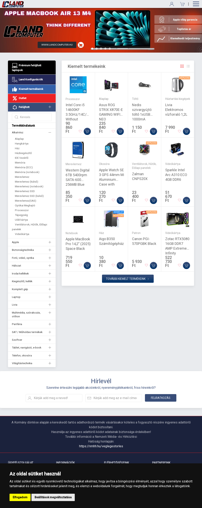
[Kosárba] (87, 131)
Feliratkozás (160, 397)
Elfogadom (20, 497)
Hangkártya (21, 143)
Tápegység (21, 214)
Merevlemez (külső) (26, 181)
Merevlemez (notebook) (29, 186)
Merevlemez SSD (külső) (29, 195)
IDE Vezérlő (21, 157)
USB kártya (21, 219)
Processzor (22, 210)
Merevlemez (22, 176)
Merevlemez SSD (25, 191)
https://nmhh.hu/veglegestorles (101, 446)
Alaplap (19, 138)
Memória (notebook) (27, 172)
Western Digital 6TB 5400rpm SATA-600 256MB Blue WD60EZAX (77, 179)
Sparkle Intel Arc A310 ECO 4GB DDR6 (176, 175)
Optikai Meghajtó (25, 205)
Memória (20, 162)
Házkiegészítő (23, 153)
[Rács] (182, 66)
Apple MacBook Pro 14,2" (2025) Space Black (78, 244)
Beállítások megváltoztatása (53, 497)
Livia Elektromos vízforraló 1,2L (176, 109)
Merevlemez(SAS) (25, 200)
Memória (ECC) (24, 167)
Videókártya (22, 234)
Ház (17, 148)
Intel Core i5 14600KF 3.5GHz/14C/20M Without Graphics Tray (79, 114)
